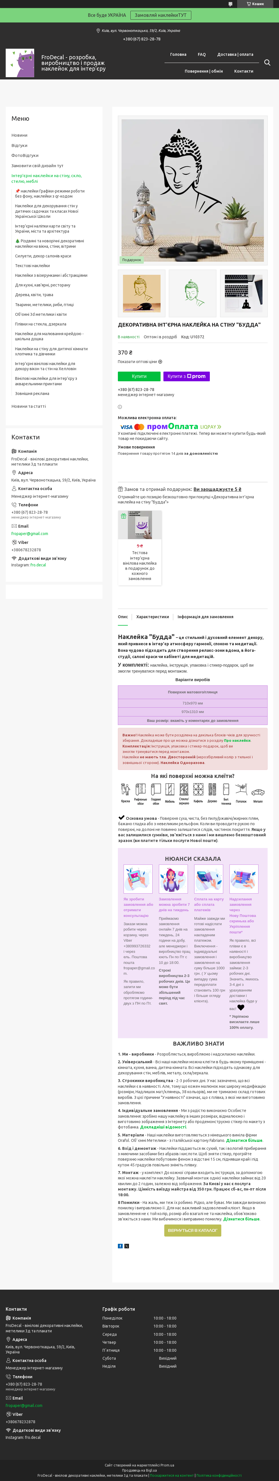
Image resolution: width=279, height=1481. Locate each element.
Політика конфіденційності (219, 1475)
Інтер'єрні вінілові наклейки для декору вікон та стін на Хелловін (45, 366)
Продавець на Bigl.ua (139, 1470)
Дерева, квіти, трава (34, 294)
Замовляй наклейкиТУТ (161, 15)
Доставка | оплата (235, 54)
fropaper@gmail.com (29, 533)
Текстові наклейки (32, 265)
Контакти (243, 71)
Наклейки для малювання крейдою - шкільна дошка (49, 336)
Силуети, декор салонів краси (43, 256)
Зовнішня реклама (32, 393)
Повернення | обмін (204, 71)
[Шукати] (266, 62)
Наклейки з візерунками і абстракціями (51, 275)
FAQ (202, 54)
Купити (139, 376)
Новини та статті (28, 406)
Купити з (187, 376)
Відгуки (19, 145)
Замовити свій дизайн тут (37, 165)
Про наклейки (237, 740)
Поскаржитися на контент (172, 1475)
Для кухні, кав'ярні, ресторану (42, 285)
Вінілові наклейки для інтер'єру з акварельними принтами (46, 381)
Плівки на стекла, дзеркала (40, 324)
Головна (178, 54)
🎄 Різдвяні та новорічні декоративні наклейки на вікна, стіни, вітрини (49, 243)
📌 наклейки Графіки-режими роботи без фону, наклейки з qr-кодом (50, 193)
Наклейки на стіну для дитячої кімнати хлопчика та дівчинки (51, 351)
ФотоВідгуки (24, 155)
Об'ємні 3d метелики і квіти (41, 314)
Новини (19, 135)
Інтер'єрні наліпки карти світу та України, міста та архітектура (45, 228)
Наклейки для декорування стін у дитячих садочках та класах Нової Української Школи (47, 211)
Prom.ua (167, 1465)
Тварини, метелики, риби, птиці (44, 304)
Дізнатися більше (244, 1140)
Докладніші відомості (163, 1127)
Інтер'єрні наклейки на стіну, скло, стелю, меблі (46, 178)
